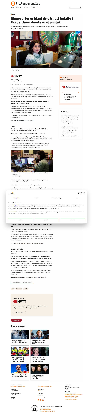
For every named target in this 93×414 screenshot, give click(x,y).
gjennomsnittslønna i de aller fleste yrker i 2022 (24, 108)
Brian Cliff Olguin (16, 80)
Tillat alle (67, 220)
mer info (21, 213)
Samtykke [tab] (22, 198)
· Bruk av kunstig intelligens (71, 396)
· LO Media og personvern (71, 399)
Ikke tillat (25, 220)
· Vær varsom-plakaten (45, 409)
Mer (38, 7)
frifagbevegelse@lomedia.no (18, 386)
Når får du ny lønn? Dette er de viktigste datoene (30, 243)
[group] (70, 92)
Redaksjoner (18, 7)
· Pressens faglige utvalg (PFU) (47, 411)
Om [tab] (71, 198)
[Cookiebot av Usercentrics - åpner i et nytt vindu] (71, 193)
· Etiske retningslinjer (70, 393)
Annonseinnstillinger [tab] (54, 198)
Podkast (33, 7)
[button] (78, 92)
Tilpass (46, 220)
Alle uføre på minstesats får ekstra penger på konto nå (31, 277)
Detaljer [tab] (38, 198)
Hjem (12, 7)
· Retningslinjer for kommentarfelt (73, 394)
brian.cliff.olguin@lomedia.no (17, 82)
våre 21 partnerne (23, 205)
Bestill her (40, 395)
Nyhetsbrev (27, 7)
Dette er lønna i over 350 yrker (24, 120)
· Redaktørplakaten (44, 408)
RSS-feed (40, 391)
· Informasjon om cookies (71, 398)
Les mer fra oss (19, 312)
